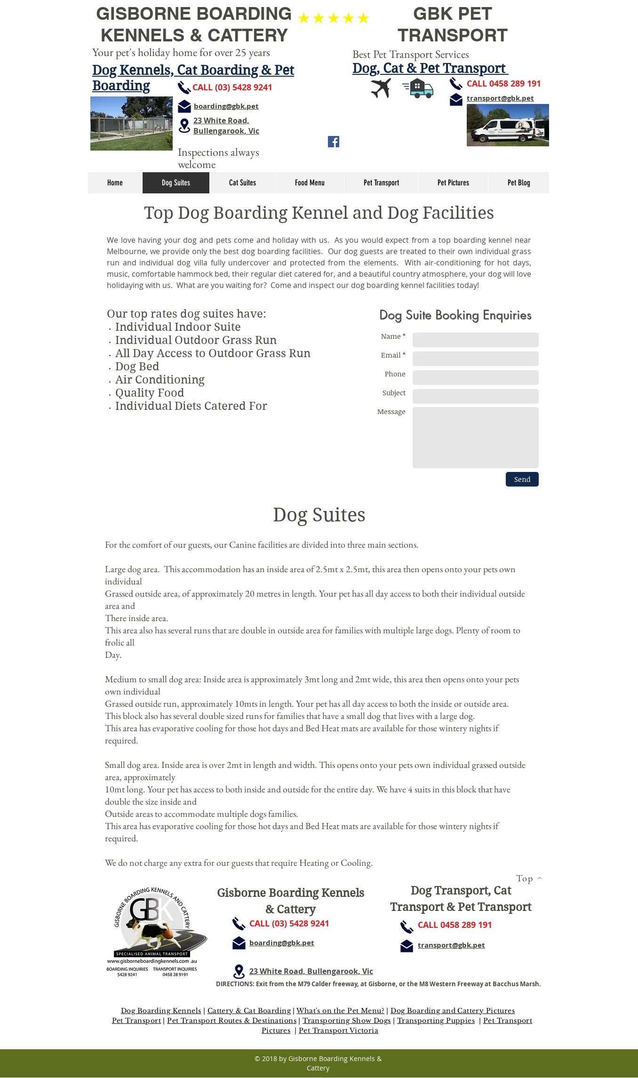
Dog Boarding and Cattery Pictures (453, 1010)
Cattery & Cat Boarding (249, 1010)
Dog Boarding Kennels (161, 1010)
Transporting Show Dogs (347, 1020)
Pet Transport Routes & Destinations (231, 1020)
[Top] (529, 878)
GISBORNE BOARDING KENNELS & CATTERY (194, 24)
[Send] (522, 479)
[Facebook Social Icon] (333, 141)
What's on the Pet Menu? (340, 1010)
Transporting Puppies (436, 1020)
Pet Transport (136, 1020)
